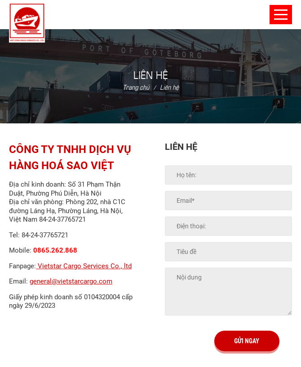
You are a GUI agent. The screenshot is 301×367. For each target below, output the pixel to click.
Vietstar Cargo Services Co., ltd (84, 266)
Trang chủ (136, 86)
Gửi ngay (246, 341)
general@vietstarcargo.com (71, 281)
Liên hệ (169, 86)
